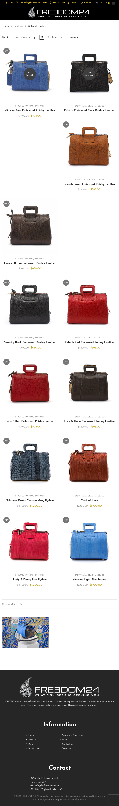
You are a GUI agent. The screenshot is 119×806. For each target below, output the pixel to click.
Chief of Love (89, 500)
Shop (63, 740)
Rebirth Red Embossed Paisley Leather (89, 342)
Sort (34, 37)
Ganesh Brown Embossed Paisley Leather (89, 184)
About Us (31, 740)
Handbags (19, 26)
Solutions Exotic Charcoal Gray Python (30, 500)
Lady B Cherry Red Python (29, 579)
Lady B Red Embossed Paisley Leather (29, 421)
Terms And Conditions (71, 735)
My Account (33, 748)
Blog (29, 744)
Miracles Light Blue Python (89, 579)
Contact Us (66, 744)
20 (61, 37)
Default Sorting (20, 37)
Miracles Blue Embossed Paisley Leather (29, 110)
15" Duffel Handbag (24, 106)
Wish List (65, 748)
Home (6, 26)
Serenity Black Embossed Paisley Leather (30, 342)
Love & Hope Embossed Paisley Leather (89, 421)
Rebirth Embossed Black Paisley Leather (89, 110)
